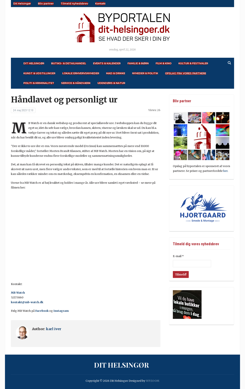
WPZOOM (152, 381)
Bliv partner (46, 3)
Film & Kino (164, 63)
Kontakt (100, 3)
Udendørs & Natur (111, 83)
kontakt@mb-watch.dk (27, 302)
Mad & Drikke (115, 73)
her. (225, 171)
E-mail (178, 256)
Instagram (61, 311)
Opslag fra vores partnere (185, 73)
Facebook (42, 311)
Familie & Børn (138, 63)
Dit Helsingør (22, 3)
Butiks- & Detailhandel (68, 63)
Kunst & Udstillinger (39, 73)
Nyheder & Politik (145, 73)
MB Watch (18, 292)
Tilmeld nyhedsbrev (74, 3)
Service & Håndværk (76, 83)
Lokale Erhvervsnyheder (80, 73)
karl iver (53, 329)
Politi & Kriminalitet (38, 83)
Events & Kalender (107, 63)
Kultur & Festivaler (193, 63)
